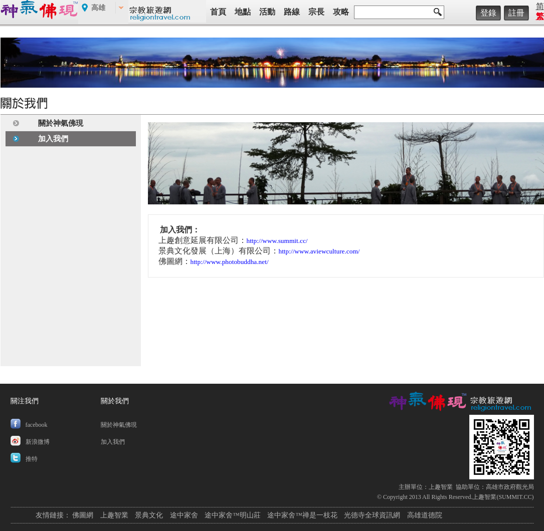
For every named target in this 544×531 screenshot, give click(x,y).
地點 (243, 12)
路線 (292, 12)
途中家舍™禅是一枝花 (302, 515)
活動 (267, 12)
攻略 (341, 12)
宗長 (316, 12)
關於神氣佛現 (60, 123)
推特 (32, 458)
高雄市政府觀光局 (510, 486)
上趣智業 (441, 486)
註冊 (516, 13)
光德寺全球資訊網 (372, 515)
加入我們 (53, 139)
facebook (37, 424)
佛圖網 (82, 515)
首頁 (218, 12)
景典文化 (149, 515)
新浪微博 (38, 441)
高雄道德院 (424, 515)
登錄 (488, 13)
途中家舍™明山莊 (233, 515)
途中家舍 (184, 515)
